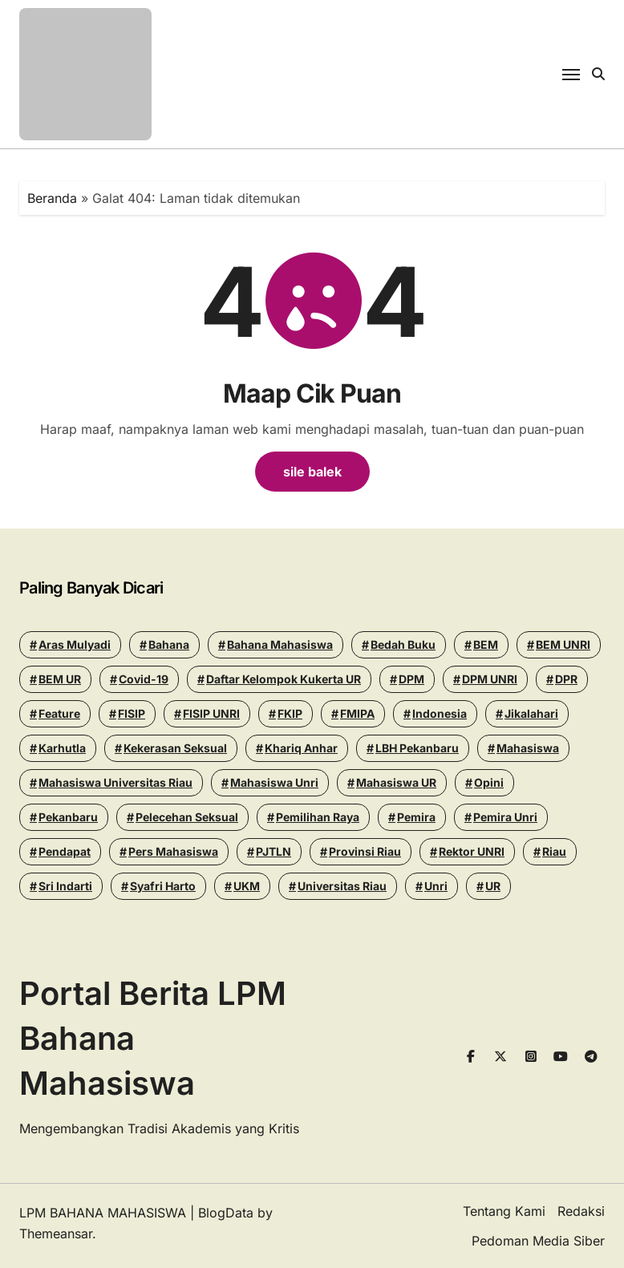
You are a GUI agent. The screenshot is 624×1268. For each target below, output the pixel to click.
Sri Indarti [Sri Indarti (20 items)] (65, 886)
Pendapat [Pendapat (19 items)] (64, 851)
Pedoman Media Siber (538, 1241)
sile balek (312, 472)
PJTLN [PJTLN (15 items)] (273, 851)
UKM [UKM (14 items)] (246, 886)
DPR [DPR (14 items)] (566, 679)
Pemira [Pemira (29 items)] (416, 817)
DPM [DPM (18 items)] (411, 679)
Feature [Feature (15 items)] (59, 713)
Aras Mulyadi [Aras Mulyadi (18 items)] (74, 644)
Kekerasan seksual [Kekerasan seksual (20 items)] (175, 748)
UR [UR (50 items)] (492, 886)
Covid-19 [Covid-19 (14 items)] (143, 679)
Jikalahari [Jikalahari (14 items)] (531, 713)
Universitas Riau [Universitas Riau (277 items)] (342, 886)
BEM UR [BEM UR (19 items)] (59, 679)
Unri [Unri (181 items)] (436, 886)
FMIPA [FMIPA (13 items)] (357, 713)
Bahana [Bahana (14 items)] (168, 644)
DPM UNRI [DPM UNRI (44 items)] (489, 679)
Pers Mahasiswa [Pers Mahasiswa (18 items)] (173, 851)
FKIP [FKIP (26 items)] (290, 713)
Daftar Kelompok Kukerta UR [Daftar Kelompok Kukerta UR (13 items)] (283, 679)
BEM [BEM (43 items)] (485, 644)
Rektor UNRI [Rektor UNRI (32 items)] (471, 851)
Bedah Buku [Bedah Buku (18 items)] (403, 644)
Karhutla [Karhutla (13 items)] (62, 748)
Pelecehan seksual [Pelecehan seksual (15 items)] (187, 817)
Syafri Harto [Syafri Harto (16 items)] (163, 886)
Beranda (52, 198)
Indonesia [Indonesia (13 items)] (439, 713)
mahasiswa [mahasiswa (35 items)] (527, 748)
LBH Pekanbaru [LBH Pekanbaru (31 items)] (417, 748)
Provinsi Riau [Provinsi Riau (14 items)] (365, 851)
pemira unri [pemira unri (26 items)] (505, 817)
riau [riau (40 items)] (554, 851)
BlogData (225, 1213)
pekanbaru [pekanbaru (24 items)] (68, 817)
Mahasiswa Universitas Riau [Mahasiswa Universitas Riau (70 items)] (115, 782)
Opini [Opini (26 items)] (489, 782)
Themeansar (55, 1233)
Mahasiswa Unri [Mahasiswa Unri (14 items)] (274, 782)
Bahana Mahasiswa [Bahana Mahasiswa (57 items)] (280, 644)
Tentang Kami (504, 1211)
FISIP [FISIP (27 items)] (131, 713)
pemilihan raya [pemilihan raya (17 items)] (317, 817)
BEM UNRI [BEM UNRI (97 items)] (563, 644)
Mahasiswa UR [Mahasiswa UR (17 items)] (396, 782)
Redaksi (581, 1211)
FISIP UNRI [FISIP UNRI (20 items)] (211, 713)
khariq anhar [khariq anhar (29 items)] (301, 748)
